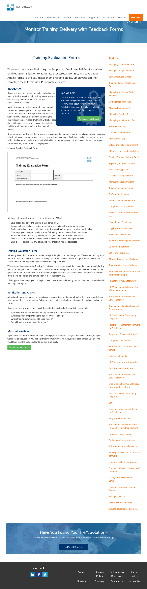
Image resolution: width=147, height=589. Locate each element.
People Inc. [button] (53, 17)
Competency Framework (120, 340)
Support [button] (93, 17)
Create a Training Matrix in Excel (124, 157)
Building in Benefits (118, 356)
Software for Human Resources (123, 446)
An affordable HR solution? (121, 368)
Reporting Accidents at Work (122, 163)
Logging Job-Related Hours (121, 228)
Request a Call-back (89, 118)
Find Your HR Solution (73, 547)
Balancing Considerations (120, 502)
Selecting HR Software (119, 246)
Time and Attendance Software (123, 265)
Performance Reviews (119, 194)
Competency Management (121, 206)
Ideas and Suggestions (119, 169)
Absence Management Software (124, 259)
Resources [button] (108, 17)
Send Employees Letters (120, 76)
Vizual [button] (67, 17)
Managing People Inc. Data (121, 70)
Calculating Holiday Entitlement (123, 145)
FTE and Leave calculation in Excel (124, 151)
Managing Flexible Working (121, 181)
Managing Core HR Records (121, 64)
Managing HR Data (117, 496)
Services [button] (80, 17)
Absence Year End (117, 138)
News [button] (121, 17)
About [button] (39, 17)
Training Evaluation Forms (121, 188)
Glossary (100, 581)
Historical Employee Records (122, 200)
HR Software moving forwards (123, 280)
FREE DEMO (136, 17)
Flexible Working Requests (121, 175)
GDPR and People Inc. (119, 253)
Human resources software (121, 434)
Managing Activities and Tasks (123, 120)
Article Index (114, 58)
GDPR (111, 402)
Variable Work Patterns (119, 132)
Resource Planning (117, 126)
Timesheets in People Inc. (121, 234)
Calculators (117, 581)
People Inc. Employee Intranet (123, 334)
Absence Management (119, 108)
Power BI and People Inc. (120, 222)
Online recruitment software (122, 440)
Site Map (82, 581)
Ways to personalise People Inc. (123, 508)
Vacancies (134, 581)
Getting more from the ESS (121, 101)
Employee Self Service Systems (123, 462)
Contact (82, 572)
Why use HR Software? (119, 418)
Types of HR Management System (124, 240)
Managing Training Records (121, 114)
